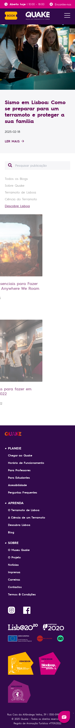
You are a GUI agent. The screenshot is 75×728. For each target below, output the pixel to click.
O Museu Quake (19, 550)
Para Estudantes (19, 478)
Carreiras (14, 580)
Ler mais (14, 141)
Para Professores (19, 470)
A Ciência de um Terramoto (26, 518)
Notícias (13, 565)
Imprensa (14, 572)
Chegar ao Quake (20, 455)
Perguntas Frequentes (22, 492)
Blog (11, 532)
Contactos (15, 587)
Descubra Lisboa (19, 525)
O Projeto (14, 557)
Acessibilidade (17, 485)
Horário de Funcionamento (26, 463)
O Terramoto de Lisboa (23, 510)
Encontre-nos (63, 4)
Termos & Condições (22, 594)
